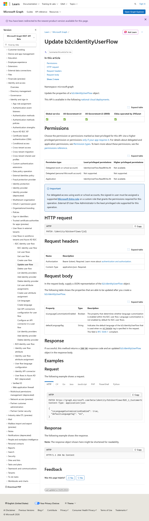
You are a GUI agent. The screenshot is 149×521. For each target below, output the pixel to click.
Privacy (63, 510)
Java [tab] (71, 384)
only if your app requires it (96, 139)
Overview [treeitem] (14, 87)
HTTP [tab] (49, 384)
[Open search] (135, 4)
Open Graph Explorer (134, 11)
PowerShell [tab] (104, 384)
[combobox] (19, 37)
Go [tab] (64, 384)
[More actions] (141, 32)
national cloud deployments (95, 99)
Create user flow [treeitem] (24, 260)
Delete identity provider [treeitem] (27, 281)
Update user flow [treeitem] (25, 264)
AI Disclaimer (9, 510)
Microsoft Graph (60, 32)
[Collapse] (36, 29)
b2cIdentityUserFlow (81, 93)
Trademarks (121, 510)
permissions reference (56, 147)
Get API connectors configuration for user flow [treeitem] (27, 312)
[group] (94, 408)
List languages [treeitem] (23, 300)
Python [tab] (116, 384)
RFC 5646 (102, 331)
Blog (40, 510)
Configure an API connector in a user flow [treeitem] (26, 324)
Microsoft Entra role (68, 198)
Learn (47, 32)
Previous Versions (26, 510)
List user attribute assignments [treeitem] (25, 287)
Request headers (54, 70)
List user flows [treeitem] (23, 252)
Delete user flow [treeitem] (24, 268)
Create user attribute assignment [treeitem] (26, 294)
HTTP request (53, 67)
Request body (53, 74)
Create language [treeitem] (24, 304)
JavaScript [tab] (82, 384)
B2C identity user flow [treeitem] (27, 247)
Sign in (142, 3)
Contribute (52, 510)
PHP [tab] (93, 384)
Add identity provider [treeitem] (26, 276)
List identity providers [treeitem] (27, 272)
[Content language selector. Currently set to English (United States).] (16, 503)
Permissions (52, 63)
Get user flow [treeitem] (23, 256)
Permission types (82, 143)
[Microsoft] (5, 4)
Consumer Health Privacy (83, 510)
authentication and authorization (116, 261)
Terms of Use (106, 510)
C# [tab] (57, 384)
